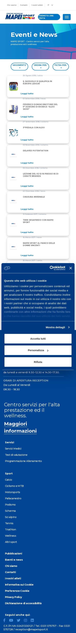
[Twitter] (20, 620)
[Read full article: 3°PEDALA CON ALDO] (35, 140)
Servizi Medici (13, 448)
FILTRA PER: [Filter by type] (61, 66)
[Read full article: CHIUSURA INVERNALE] (35, 209)
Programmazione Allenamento (23, 461)
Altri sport (11, 542)
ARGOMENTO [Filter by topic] (19, 66)
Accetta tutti (38, 338)
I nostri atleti (37, 5)
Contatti (23, 5)
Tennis (9, 523)
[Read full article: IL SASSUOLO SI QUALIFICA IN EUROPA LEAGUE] (42, 93)
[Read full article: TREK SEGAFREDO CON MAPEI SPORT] (42, 232)
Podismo (10, 504)
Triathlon (10, 529)
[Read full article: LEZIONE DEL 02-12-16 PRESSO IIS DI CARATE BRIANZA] (42, 186)
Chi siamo (11, 5)
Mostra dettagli (55, 327)
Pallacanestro (13, 498)
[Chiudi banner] (70, 268)
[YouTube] (12, 620)
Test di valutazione (16, 454)
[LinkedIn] (34, 620)
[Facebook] (5, 620)
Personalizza (38, 350)
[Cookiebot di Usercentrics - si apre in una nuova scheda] (49, 268)
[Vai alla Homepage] (19, 16)
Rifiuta (38, 361)
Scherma (10, 510)
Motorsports (12, 492)
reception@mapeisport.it (31, 629)
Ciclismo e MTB (14, 486)
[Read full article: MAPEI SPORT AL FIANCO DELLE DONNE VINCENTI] (42, 255)
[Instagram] (27, 620)
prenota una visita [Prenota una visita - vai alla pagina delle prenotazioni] (46, 17)
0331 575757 (48, 625)
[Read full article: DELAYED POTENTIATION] (37, 163)
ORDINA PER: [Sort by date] (40, 66)
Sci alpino (10, 517)
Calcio (8, 479)
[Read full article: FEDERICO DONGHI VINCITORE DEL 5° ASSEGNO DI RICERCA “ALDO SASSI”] (42, 116)
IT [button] (50, 5)
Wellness (10, 535)
